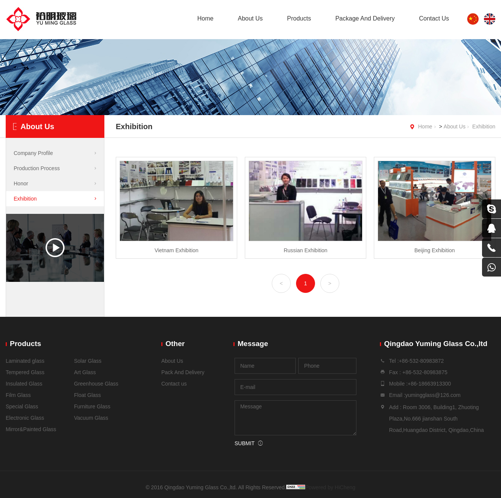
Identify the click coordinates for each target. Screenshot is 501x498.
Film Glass (18, 395)
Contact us (174, 384)
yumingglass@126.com (433, 395)
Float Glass (87, 395)
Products (299, 18)
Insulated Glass (24, 384)
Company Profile (33, 153)
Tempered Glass (25, 372)
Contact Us (434, 18)
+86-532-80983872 (421, 361)
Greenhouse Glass (96, 384)
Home (205, 18)
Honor (21, 183)
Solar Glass (87, 361)
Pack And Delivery (183, 372)
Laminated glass (25, 361)
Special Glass (22, 406)
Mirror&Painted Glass (31, 429)
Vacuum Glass (91, 418)
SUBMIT (245, 443)
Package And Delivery (365, 18)
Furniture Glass (92, 406)
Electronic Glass (25, 418)
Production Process (37, 168)
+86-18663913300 (429, 384)
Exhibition (483, 126)
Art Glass (85, 372)
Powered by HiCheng (330, 487)
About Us (250, 18)
